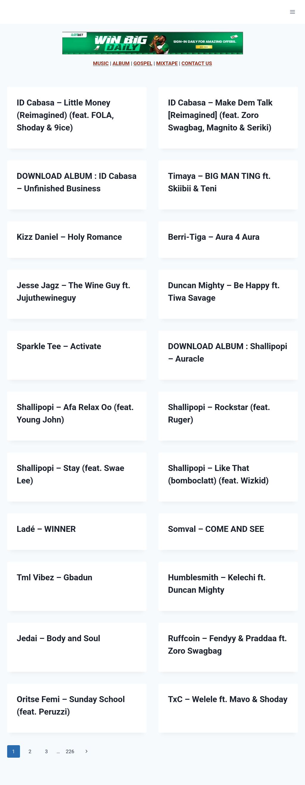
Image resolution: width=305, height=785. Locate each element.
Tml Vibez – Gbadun (54, 577)
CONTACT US (196, 63)
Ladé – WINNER (46, 529)
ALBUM (121, 63)
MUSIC (101, 63)
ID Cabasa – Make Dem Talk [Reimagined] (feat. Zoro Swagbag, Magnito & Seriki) (220, 115)
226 (70, 751)
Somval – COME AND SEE (216, 529)
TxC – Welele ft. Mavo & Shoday (227, 699)
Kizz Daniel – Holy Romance (69, 237)
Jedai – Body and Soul (58, 638)
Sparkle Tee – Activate (59, 346)
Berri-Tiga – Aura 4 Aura (214, 237)
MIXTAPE (167, 63)
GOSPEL (142, 63)
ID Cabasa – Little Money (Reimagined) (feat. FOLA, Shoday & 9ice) (65, 115)
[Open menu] (292, 11)
